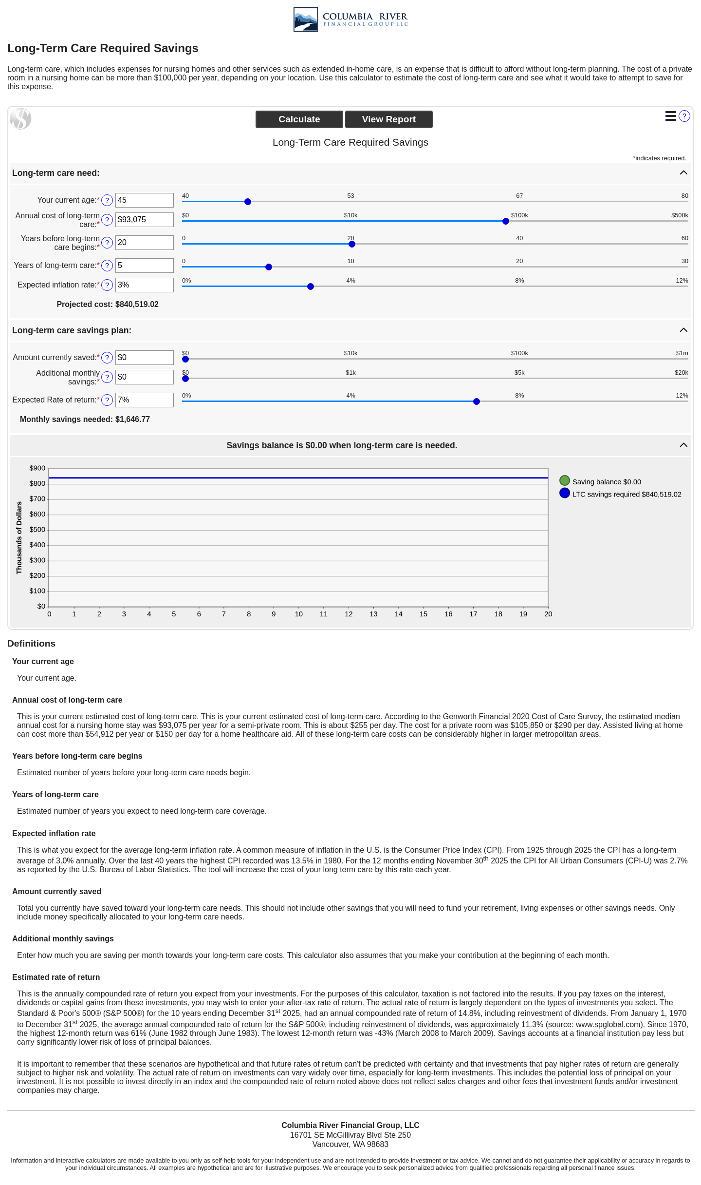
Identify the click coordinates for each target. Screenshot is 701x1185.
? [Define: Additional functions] (684, 116)
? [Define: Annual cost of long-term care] (107, 220)
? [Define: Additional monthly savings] (107, 377)
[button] (350, 173)
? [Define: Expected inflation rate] (107, 285)
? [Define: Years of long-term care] (107, 265)
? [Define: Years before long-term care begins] (107, 243)
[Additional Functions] (671, 116)
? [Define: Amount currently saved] (107, 358)
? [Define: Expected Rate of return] (107, 400)
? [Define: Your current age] (107, 200)
